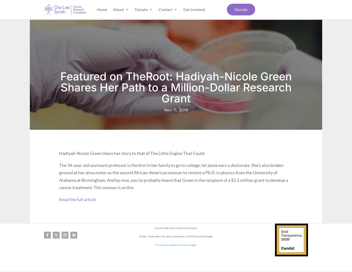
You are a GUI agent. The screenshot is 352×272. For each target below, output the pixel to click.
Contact (165, 10)
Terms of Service (182, 245)
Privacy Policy (162, 245)
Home (102, 10)
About (118, 10)
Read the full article (77, 199)
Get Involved (194, 10)
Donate (141, 10)
